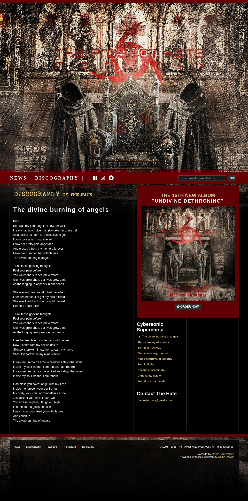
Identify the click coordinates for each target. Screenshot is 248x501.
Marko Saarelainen (223, 453)
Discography (56, 178)
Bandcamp (87, 446)
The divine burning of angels (61, 209)
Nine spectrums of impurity (155, 358)
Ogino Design (226, 456)
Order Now (188, 306)
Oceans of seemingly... (152, 370)
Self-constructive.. (149, 347)
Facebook (52, 446)
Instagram (70, 446)
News (18, 178)
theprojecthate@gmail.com (155, 400)
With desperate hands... (153, 381)
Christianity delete (149, 375)
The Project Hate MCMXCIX (123, 56)
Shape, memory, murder (153, 353)
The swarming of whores (153, 342)
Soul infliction (146, 364)
